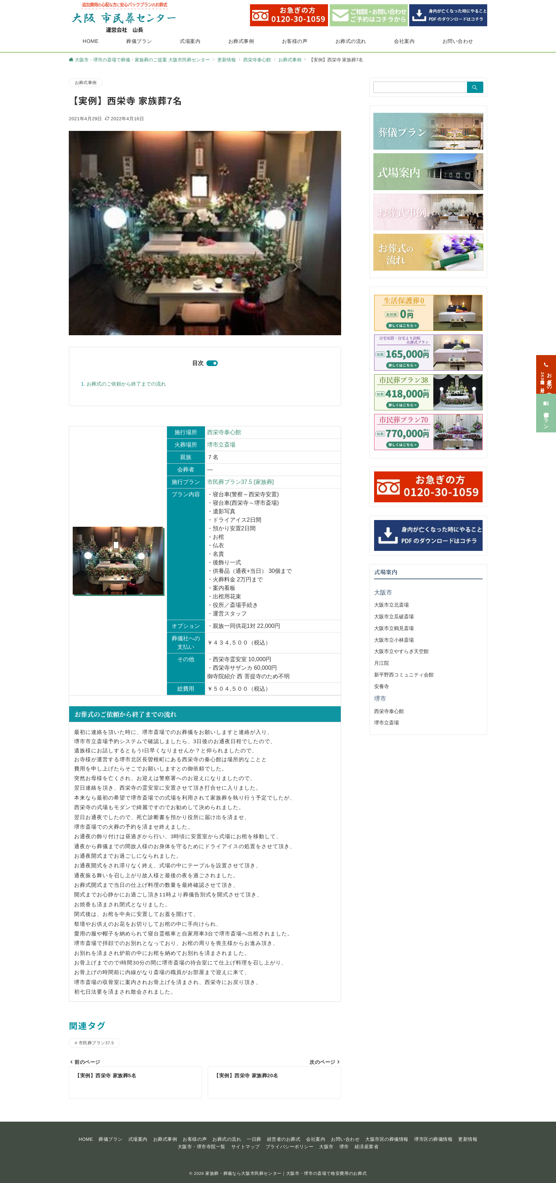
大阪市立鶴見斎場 (394, 628)
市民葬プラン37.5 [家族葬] (240, 482)
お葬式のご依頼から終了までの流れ (126, 384)
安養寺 (381, 686)
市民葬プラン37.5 (96, 1042)
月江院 (381, 663)
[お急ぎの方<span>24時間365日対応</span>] (546, 368)
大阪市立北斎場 (391, 605)
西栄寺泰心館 (224, 432)
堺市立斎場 (221, 445)
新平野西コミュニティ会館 (404, 675)
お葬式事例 (85, 82)
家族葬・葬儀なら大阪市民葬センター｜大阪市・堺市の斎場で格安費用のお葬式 (286, 1173)
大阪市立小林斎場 (394, 640)
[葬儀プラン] (546, 407)
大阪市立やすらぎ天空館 (401, 651)
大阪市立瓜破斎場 (394, 616)
